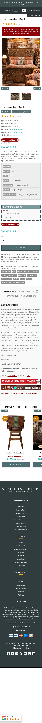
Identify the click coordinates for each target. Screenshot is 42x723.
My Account (21, 585)
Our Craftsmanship (21, 530)
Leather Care (21, 526)
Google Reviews (21, 562)
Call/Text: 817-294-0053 (15, 2)
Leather (24, 393)
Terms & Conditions (21, 520)
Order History (21, 588)
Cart (20, 578)
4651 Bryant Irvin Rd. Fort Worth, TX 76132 (21, 623)
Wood (18, 393)
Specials (21, 552)
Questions (26, 254)
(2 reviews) (19, 24)
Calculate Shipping (16, 129)
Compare (16, 254)
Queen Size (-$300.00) (12, 213)
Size (6, 211)
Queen (34, 393)
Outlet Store (21, 566)
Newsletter (21, 559)
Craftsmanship (28, 291)
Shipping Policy (21, 510)
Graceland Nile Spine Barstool (15, 453)
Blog (21, 542)
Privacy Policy (21, 516)
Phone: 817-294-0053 (21, 627)
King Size (8, 217)
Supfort (26, 648)
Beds (7, 393)
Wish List (5, 254)
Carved (12, 393)
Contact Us (21, 631)
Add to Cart (21, 248)
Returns (21, 592)
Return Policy (21, 513)
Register (37, 15)
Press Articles (21, 523)
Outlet (21, 4)
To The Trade (21, 546)
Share (36, 254)
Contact (31, 2)
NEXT (37, 88)
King (29, 393)
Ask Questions (17, 132)
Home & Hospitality (21, 549)
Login (31, 15)
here (28, 375)
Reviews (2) (11, 296)
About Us (21, 507)
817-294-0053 (12, 375)
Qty (2, 236)
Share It (14, 135)
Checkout (21, 582)
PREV (5, 88)
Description (10, 291)
